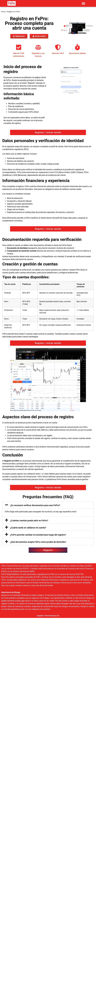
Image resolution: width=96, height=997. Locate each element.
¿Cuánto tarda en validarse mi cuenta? (28, 527)
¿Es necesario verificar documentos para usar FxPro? (35, 505)
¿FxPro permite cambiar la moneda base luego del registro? (38, 535)
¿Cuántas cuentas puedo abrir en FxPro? (29, 520)
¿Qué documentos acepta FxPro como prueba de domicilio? (38, 542)
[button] (83, 3)
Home (3, 12)
